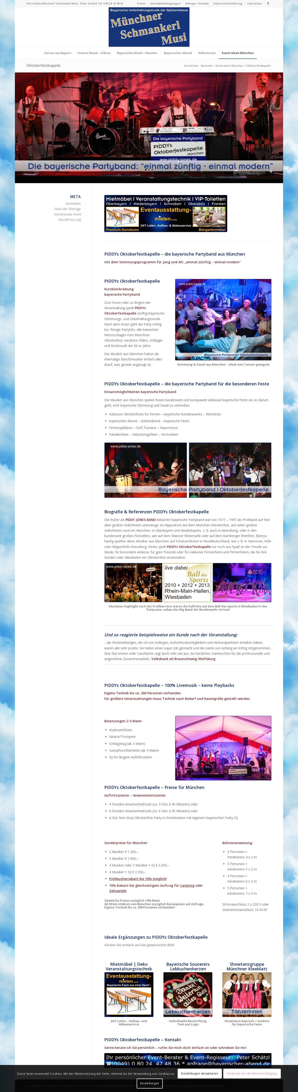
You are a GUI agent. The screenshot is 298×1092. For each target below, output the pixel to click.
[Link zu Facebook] (267, 3)
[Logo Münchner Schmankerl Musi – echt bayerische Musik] (149, 27)
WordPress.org (69, 219)
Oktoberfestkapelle (44, 65)
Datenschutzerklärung (227, 3)
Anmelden (73, 203)
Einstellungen (149, 1083)
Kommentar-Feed (67, 214)
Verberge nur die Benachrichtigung (252, 1073)
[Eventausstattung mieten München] (165, 213)
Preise (141, 3)
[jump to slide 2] (149, 169)
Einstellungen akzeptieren (199, 1073)
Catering (187, 885)
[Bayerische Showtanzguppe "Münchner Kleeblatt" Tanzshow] (246, 994)
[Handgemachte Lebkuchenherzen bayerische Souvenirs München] (188, 994)
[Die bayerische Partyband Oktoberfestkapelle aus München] (223, 319)
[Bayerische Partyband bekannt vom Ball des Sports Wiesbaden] (187, 582)
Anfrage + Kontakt (197, 3)
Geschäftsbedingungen (165, 3)
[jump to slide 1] (145, 169)
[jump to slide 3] (152, 169)
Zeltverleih (117, 891)
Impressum (254, 3)
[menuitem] (141, 3)
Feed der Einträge (67, 209)
